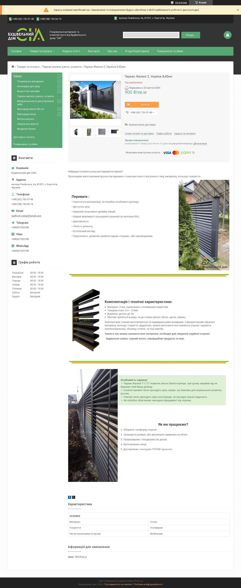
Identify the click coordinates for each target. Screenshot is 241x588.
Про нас (112, 51)
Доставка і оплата (24, 137)
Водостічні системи (28, 91)
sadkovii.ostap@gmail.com (26, 215)
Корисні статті (71, 51)
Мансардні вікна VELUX (30, 109)
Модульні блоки (26, 128)
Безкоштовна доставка (142, 124)
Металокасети (25, 119)
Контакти (94, 51)
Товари (17, 76)
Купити (145, 104)
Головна (16, 51)
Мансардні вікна (26, 114)
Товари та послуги (40, 51)
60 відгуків (181, 2)
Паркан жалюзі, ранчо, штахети (61, 66)
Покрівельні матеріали (30, 81)
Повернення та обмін (170, 51)
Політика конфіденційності (148, 584)
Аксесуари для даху (28, 86)
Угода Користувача (137, 51)
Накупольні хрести (28, 123)
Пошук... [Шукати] (190, 35)
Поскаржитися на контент (118, 584)
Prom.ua (138, 581)
